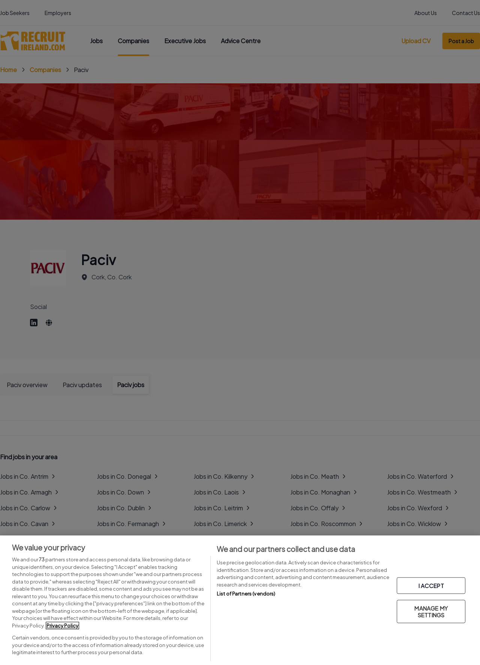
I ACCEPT (431, 585)
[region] (240, 600)
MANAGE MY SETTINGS (430, 611)
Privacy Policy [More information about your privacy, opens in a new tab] (62, 626)
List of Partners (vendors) (246, 594)
